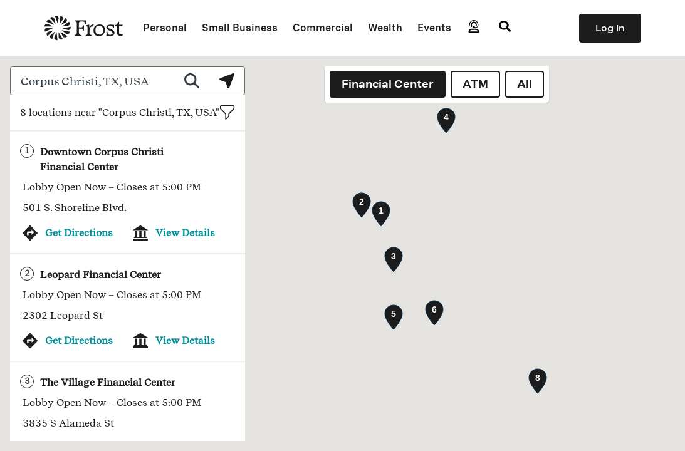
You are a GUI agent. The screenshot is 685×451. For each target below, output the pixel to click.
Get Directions (79, 233)
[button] (381, 213)
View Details (185, 233)
